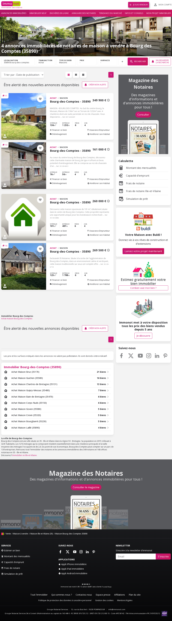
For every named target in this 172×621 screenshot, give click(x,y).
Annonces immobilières (13, 13)
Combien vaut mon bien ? (143, 287)
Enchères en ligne (59, 13)
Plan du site (135, 594)
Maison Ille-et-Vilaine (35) (41, 533)
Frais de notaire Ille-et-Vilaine (139, 191)
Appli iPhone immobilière (72, 564)
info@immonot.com (116, 609)
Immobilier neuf (38, 13)
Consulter (143, 114)
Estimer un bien (10, 550)
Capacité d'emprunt (133, 175)
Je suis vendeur (139, 4)
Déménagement (58, 134)
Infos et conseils (134, 13)
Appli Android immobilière (72, 573)
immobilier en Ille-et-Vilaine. (24, 455)
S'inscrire (163, 556)
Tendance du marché (110, 13)
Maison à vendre (20, 533)
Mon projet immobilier (158, 13)
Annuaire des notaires (84, 13)
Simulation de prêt (133, 199)
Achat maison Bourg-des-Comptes (16, 318)
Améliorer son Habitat (99, 134)
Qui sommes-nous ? (61, 594)
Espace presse (103, 594)
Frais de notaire (131, 183)
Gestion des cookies (104, 600)
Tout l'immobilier (39, 594)
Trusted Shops (107, 587)
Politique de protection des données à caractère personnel (64, 600)
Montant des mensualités (137, 168)
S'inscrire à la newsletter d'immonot (134, 550)
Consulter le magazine (86, 487)
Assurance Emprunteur (98, 130)
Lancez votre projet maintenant (143, 251)
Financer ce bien (58, 130)
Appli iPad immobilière (71, 568)
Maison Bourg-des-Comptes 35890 (71, 533)
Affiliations (119, 594)
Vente (8, 533)
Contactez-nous (84, 594)
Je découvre (143, 335)
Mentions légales (124, 600)
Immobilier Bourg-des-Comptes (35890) (32, 367)
